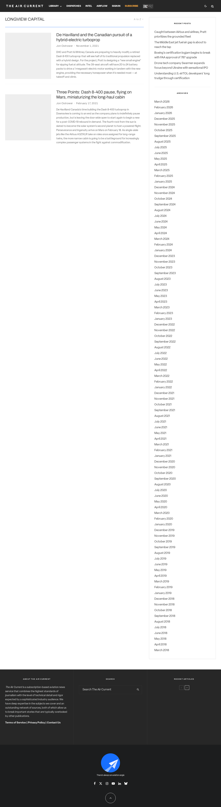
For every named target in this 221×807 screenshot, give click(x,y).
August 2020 (162, 484)
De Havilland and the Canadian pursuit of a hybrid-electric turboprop (94, 37)
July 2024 (160, 216)
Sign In (116, 6)
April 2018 (160, 644)
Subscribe (131, 6)
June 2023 (161, 290)
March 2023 (162, 307)
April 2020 (160, 507)
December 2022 (164, 324)
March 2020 (162, 513)
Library (54, 6)
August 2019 (162, 553)
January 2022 (163, 387)
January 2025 (163, 181)
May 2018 (160, 638)
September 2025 (165, 136)
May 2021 (160, 433)
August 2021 (162, 416)
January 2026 (163, 113)
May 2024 (160, 227)
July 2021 (160, 421)
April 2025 (160, 164)
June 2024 (161, 221)
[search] (138, 690)
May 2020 (160, 501)
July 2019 (160, 558)
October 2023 (163, 267)
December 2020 (164, 461)
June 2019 (160, 564)
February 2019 (163, 587)
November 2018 (164, 604)
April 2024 (160, 233)
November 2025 (164, 124)
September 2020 (165, 478)
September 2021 (164, 410)
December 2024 (164, 187)
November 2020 (164, 467)
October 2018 (163, 610)
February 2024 (163, 244)
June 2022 (161, 358)
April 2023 (160, 301)
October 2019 (163, 541)
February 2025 (163, 176)
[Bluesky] (126, 783)
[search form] (106, 690)
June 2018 (160, 633)
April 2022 (160, 370)
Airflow (102, 6)
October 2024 (163, 198)
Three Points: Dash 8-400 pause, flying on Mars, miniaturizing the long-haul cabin (94, 94)
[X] (100, 783)
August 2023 (162, 279)
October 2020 (163, 473)
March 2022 (161, 376)
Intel (88, 6)
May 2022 (160, 364)
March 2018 (161, 650)
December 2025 (164, 118)
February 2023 (163, 313)
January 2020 (163, 524)
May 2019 (160, 570)
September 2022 (165, 341)
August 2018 (162, 621)
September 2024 (165, 204)
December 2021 (164, 393)
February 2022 (163, 381)
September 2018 (164, 616)
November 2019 (164, 535)
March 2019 (161, 581)
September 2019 (164, 547)
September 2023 (165, 273)
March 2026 (162, 101)
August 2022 (162, 347)
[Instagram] (107, 783)
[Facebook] (94, 783)
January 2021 (162, 456)
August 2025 (162, 141)
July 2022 (160, 353)
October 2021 (163, 404)
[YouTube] (113, 783)
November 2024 (164, 193)
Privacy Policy (36, 723)
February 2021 (163, 450)
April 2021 (160, 438)
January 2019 (162, 593)
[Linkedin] (120, 783)
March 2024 (161, 239)
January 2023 (163, 319)
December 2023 (164, 256)
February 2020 (163, 518)
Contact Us (54, 723)
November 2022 (164, 330)
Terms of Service (15, 723)
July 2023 (160, 284)
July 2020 (160, 490)
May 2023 (160, 296)
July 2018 (160, 627)
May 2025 (160, 158)
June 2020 (161, 496)
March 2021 (161, 444)
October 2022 (163, 336)
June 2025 (161, 153)
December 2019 (164, 530)
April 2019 (160, 575)
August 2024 (162, 210)
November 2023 (164, 261)
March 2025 (162, 170)
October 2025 (163, 130)
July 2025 (160, 147)
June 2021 (160, 427)
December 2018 (164, 598)
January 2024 (163, 250)
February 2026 (163, 107)
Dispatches (73, 6)
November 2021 (164, 398)
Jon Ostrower (64, 46)
